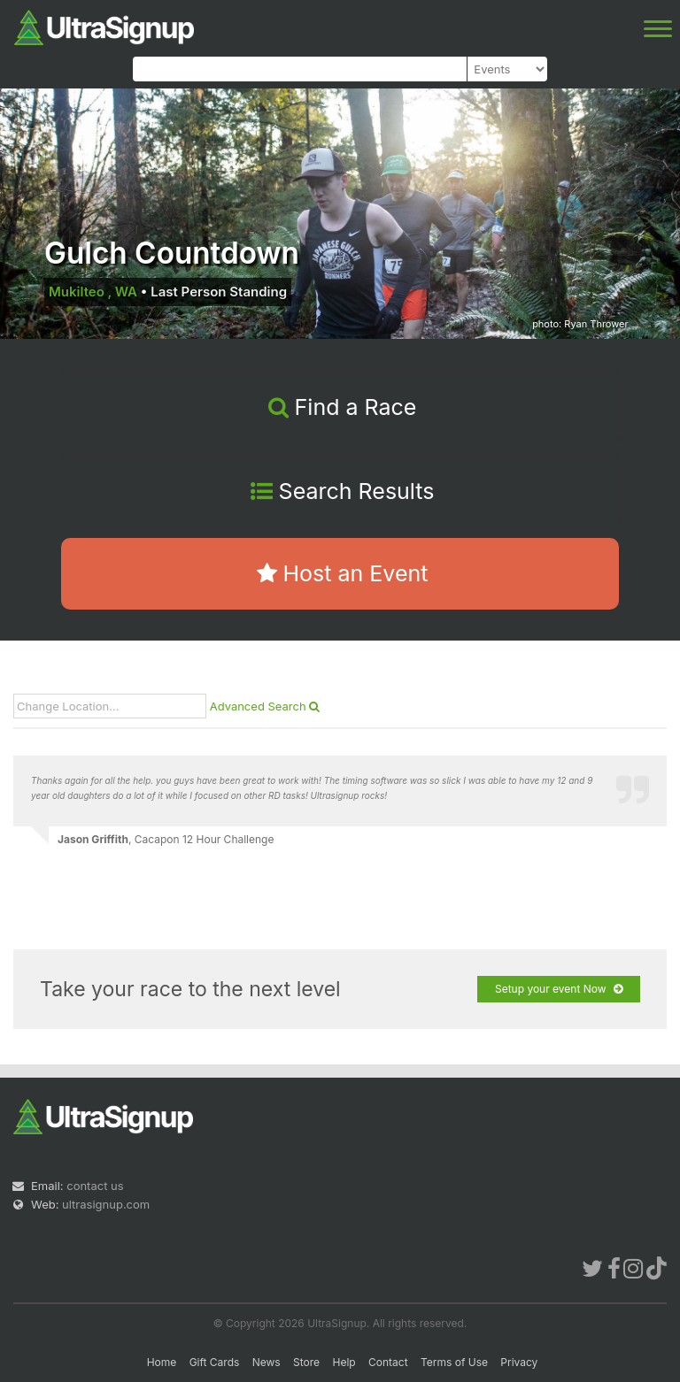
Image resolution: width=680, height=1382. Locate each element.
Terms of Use (454, 1362)
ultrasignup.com (106, 1204)
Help (343, 1362)
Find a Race (342, 407)
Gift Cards (214, 1362)
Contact (388, 1362)
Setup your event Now (558, 989)
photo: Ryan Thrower (580, 324)
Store (306, 1362)
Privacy (518, 1362)
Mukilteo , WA (93, 291)
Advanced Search (265, 706)
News (266, 1362)
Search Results (343, 491)
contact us (94, 1186)
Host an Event (343, 573)
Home (162, 1362)
